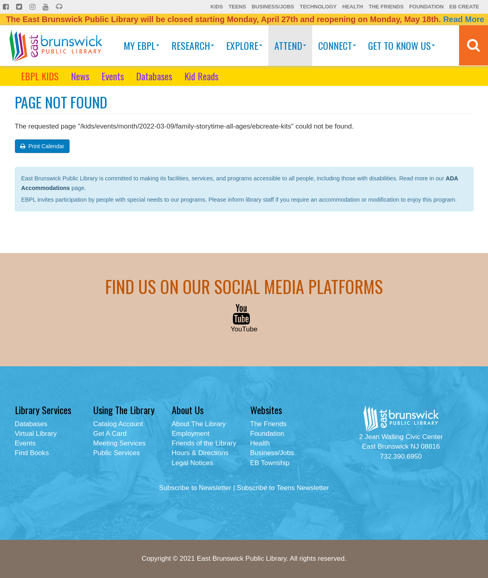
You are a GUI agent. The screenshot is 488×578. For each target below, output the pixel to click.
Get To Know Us (401, 45)
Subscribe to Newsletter (195, 488)
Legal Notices (192, 463)
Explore (244, 45)
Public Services (116, 453)
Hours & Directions (200, 453)
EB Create (464, 7)
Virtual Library (36, 433)
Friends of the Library (204, 443)
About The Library (199, 424)
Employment (191, 433)
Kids (216, 7)
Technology (318, 7)
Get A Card (110, 433)
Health (352, 7)
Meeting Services (119, 443)
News (80, 76)
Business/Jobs (272, 7)
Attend (290, 45)
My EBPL (141, 45)
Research (192, 45)
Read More (463, 19)
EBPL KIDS (40, 76)
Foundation (426, 7)
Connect (337, 45)
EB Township (270, 463)
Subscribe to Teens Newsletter (283, 488)
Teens (237, 7)
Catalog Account (118, 424)
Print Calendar (42, 146)
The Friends (386, 7)
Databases (154, 76)
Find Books (32, 453)
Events (112, 76)
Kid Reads (201, 76)
